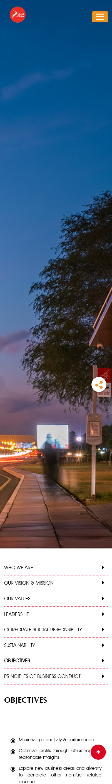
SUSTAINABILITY (19, 645)
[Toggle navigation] (100, 16)
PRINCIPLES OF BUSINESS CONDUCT (42, 676)
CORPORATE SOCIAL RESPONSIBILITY (43, 629)
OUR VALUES (17, 598)
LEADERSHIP (16, 614)
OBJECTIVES (17, 660)
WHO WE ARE (18, 567)
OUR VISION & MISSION (29, 583)
